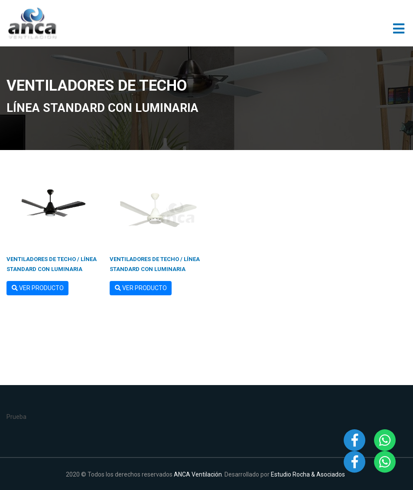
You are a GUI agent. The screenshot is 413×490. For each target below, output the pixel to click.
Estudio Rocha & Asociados (308, 474)
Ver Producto (38, 287)
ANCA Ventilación (198, 474)
